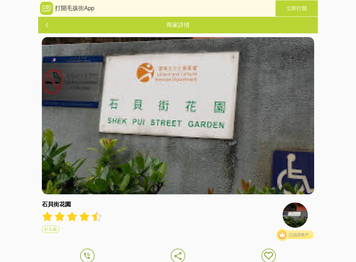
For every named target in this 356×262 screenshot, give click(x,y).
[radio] (48, 216)
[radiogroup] (72, 216)
